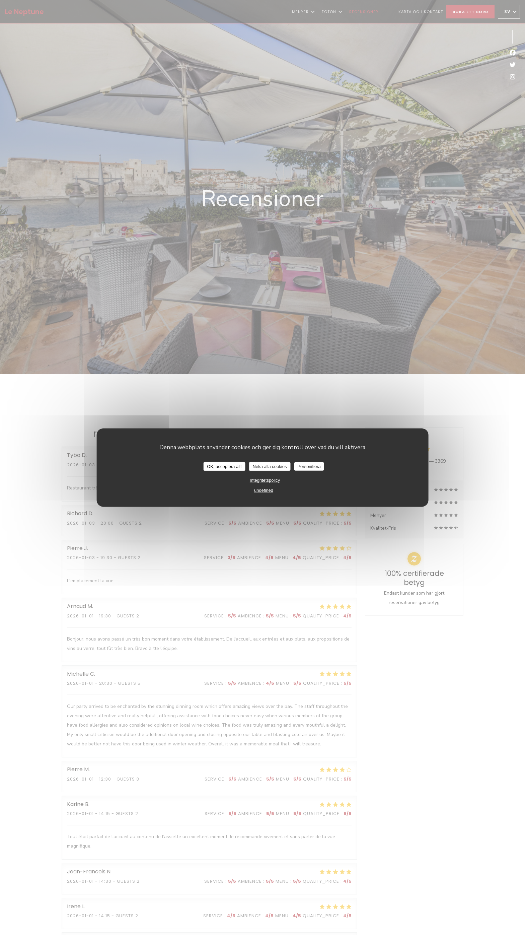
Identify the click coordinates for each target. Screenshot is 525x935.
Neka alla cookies (270, 466)
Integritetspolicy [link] (265, 480)
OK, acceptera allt (224, 466)
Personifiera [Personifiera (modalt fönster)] (308, 466)
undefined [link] (263, 490)
